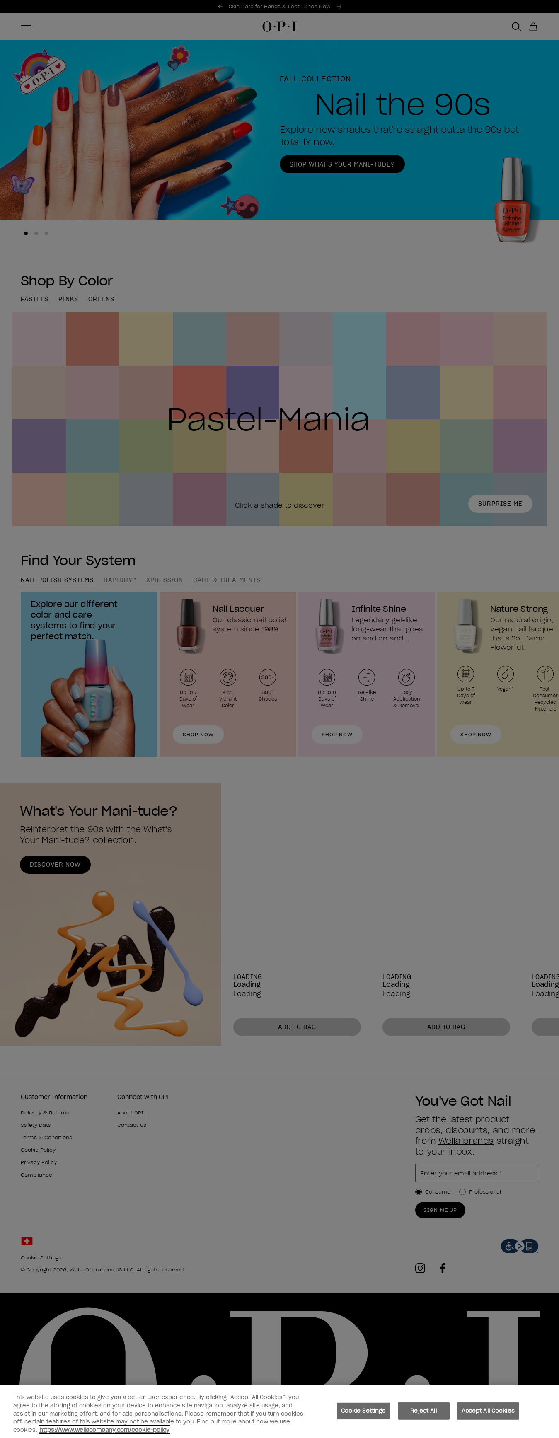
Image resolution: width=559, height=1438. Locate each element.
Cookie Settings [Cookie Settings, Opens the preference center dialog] (363, 1415)
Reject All (423, 1415)
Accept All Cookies (488, 1415)
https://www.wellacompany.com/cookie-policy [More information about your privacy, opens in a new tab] (104, 1434)
